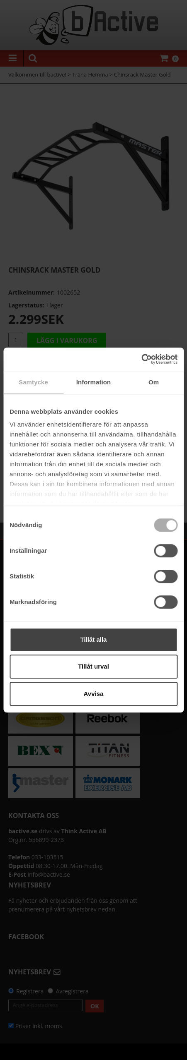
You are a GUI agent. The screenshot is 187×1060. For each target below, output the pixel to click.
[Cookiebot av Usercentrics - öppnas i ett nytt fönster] (141, 359)
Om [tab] (153, 382)
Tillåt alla (93, 639)
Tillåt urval (93, 666)
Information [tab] (93, 382)
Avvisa (94, 693)
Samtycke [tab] (33, 382)
